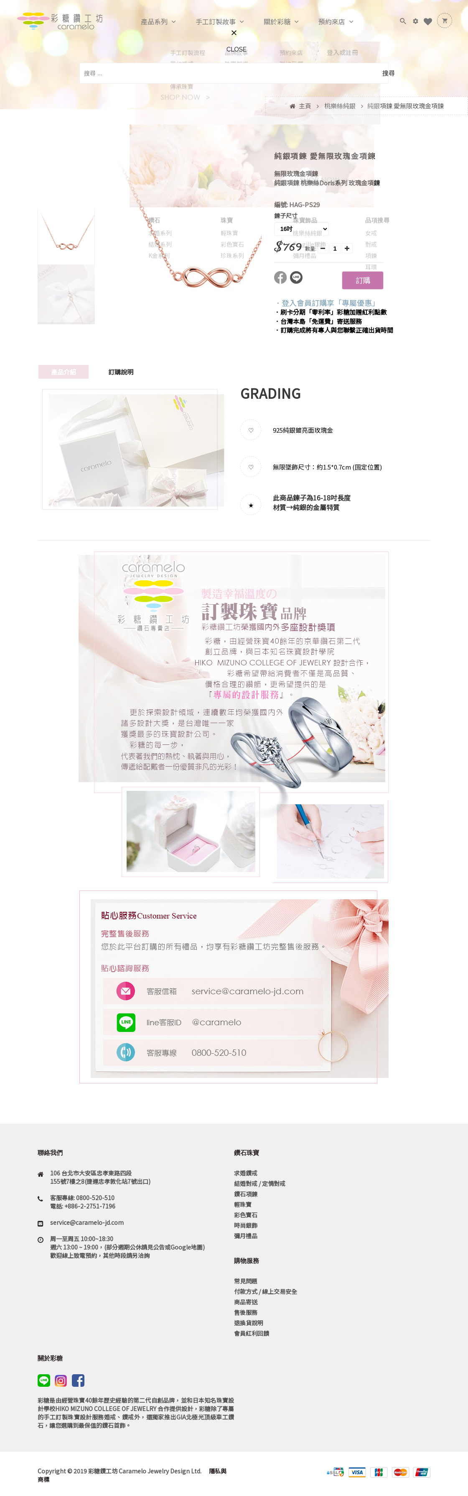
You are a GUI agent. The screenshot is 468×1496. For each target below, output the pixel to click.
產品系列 (145, 22)
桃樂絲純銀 (340, 105)
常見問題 (245, 1281)
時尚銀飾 (245, 1225)
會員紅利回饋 (251, 1333)
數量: (310, 248)
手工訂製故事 (207, 22)
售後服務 (245, 1312)
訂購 (363, 280)
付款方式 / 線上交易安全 (265, 1291)
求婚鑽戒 (245, 1173)
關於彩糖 (268, 22)
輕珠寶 (243, 1204)
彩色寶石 (245, 1215)
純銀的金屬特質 (316, 507)
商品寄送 (245, 1302)
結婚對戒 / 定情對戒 (259, 1183)
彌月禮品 (245, 1236)
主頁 (305, 105)
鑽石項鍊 (245, 1194)
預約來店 (323, 22)
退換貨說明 (248, 1323)
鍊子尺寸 (286, 215)
